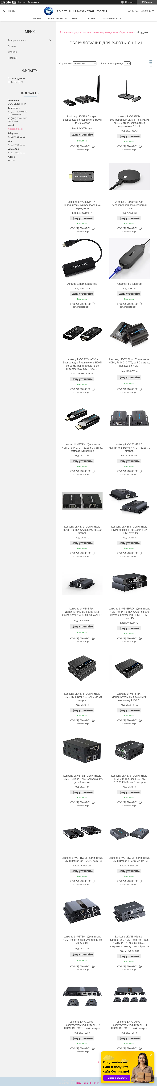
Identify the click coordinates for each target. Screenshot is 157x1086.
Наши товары (55, 19)
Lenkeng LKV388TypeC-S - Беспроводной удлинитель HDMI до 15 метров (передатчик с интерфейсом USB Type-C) (82, 364)
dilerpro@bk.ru (15, 129)
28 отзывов (130, 2)
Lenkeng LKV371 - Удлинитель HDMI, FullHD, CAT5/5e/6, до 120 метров (82, 529)
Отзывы (12, 52)
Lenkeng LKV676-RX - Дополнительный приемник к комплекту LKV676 (129, 697)
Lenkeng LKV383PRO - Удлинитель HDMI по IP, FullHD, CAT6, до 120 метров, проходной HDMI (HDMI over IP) (129, 613)
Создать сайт (24, 2)
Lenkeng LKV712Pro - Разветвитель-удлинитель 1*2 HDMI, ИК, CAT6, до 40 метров (82, 1025)
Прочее (87, 32)
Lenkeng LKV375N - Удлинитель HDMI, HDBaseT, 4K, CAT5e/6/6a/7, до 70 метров (82, 779)
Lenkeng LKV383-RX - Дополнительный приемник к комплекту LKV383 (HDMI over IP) (82, 611)
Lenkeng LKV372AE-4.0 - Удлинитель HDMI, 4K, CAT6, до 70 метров (129, 447)
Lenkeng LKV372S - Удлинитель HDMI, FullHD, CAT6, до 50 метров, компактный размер (82, 447)
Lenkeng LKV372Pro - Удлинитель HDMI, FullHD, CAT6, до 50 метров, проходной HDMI (129, 362)
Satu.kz (92, 1080)
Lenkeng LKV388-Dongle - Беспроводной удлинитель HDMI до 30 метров (82, 119)
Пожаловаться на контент (86, 1083)
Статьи (12, 46)
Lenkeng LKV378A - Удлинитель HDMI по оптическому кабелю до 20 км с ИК (82, 939)
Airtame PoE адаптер (129, 283)
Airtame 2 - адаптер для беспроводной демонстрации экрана (129, 205)
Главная (36, 19)
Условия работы (112, 19)
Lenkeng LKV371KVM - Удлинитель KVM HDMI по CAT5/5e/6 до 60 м (82, 859)
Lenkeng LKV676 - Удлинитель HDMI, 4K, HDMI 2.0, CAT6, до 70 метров (82, 697)
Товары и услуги (17, 40)
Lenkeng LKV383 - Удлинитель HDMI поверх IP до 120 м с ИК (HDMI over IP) (129, 529)
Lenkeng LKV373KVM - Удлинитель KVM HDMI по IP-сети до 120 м (129, 859)
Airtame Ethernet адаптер (82, 283)
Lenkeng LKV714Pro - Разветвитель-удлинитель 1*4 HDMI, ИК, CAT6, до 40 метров (129, 1025)
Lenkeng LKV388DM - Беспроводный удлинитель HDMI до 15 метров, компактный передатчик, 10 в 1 (129, 121)
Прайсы (12, 57)
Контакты (91, 19)
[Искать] (4, 11)
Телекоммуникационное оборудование (113, 32)
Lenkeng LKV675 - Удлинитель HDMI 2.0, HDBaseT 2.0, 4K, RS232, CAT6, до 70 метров (129, 779)
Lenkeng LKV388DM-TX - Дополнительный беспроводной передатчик (82, 205)
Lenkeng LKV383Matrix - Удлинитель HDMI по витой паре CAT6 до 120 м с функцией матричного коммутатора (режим (129, 941)
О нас (75, 19)
